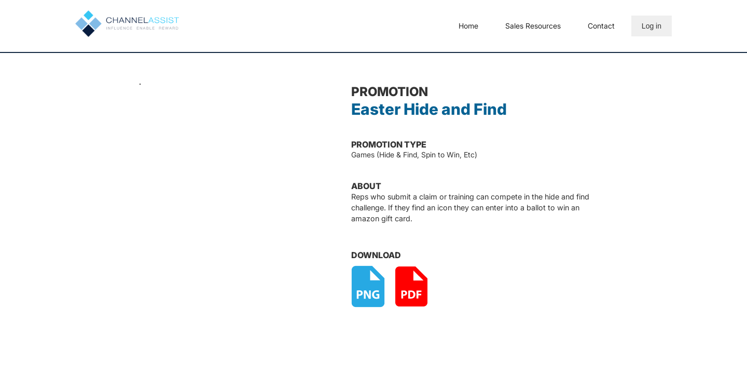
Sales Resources (533, 25)
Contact (601, 25)
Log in (651, 26)
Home (468, 25)
